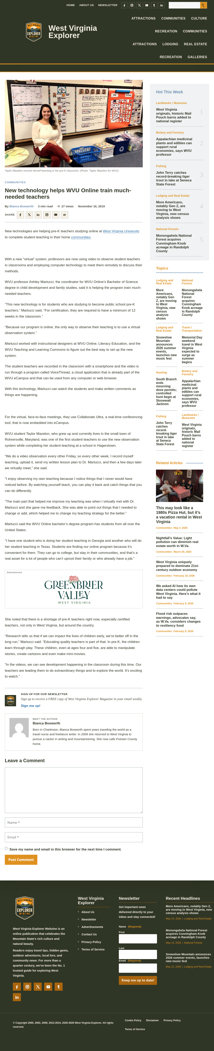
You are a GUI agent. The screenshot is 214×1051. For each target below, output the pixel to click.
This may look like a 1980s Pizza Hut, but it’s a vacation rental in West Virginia (179, 515)
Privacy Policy (91, 942)
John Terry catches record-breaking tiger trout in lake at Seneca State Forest (173, 178)
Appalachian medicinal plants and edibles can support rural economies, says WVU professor (174, 146)
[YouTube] (147, 5)
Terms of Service (93, 949)
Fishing (161, 166)
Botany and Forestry (170, 132)
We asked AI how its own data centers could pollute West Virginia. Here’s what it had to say (178, 592)
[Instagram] (132, 5)
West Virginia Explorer (73, 32)
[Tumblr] (154, 5)
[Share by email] (55, 214)
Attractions (143, 18)
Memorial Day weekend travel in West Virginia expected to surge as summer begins (192, 350)
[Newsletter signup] (10, 700)
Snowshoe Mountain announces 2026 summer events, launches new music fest (166, 348)
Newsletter (108, 5)
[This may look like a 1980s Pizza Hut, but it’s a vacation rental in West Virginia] (179, 486)
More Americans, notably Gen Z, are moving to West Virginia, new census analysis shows (172, 210)
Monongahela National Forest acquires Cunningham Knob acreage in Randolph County (174, 243)
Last (121, 948)
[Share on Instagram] (47, 214)
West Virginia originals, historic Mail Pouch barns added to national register (173, 115)
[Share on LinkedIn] (38, 214)
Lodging (170, 44)
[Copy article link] (64, 214)
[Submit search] (203, 5)
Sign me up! (30, 706)
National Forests (167, 229)
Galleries (197, 57)
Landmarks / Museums (171, 103)
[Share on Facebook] (20, 214)
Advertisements (92, 927)
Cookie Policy (133, 1020)
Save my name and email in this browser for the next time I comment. (65, 849)
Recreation (166, 31)
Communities (173, 18)
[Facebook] (124, 5)
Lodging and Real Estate (173, 195)
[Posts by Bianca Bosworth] (19, 727)
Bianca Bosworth (21, 206)
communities (81, 237)
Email (130, 960)
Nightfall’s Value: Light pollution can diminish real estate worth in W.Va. (177, 542)
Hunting (161, 372)
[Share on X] (29, 214)
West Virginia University (121, 231)
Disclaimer (152, 1020)
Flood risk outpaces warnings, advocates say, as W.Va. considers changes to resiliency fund (178, 619)
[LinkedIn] (162, 5)
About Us (86, 5)
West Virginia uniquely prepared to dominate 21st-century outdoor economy (177, 566)
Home (70, 5)
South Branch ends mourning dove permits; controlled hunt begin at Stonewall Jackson (166, 391)
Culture (199, 18)
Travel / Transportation (192, 329)
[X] (139, 5)
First (121, 932)
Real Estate (195, 44)
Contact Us (89, 934)
